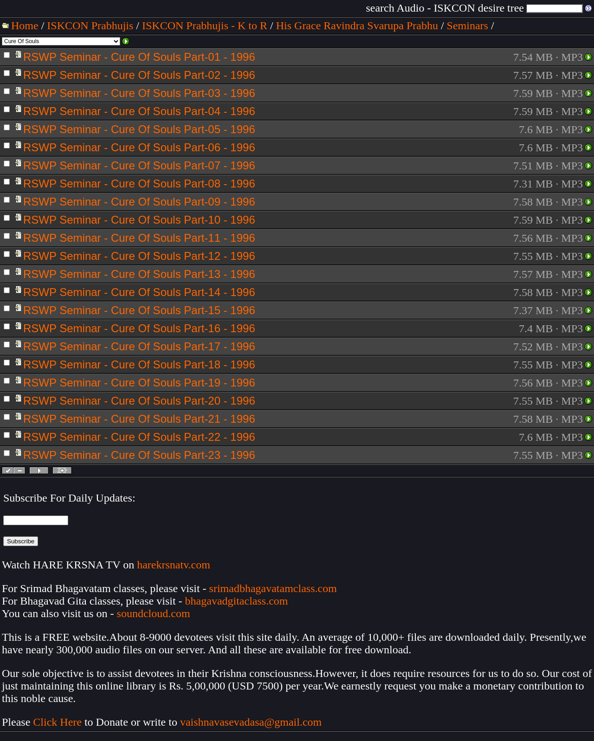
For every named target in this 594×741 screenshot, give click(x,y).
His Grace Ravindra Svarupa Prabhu (357, 25)
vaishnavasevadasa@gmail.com (252, 722)
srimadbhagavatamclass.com (273, 588)
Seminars (467, 25)
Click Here (57, 722)
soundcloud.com (153, 613)
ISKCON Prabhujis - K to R (204, 25)
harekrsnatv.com (173, 565)
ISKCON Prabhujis (90, 25)
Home (25, 25)
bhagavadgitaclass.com (236, 601)
